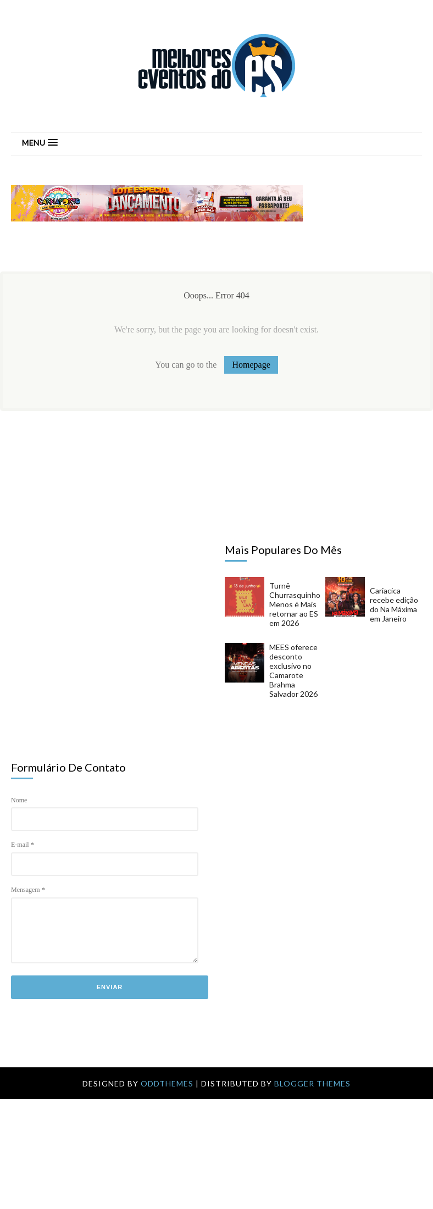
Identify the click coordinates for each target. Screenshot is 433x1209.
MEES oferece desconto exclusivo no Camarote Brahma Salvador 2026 (293, 670)
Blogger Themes (312, 1083)
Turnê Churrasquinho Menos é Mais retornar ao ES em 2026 (294, 604)
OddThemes (167, 1083)
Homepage (251, 364)
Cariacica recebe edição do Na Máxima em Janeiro (394, 604)
